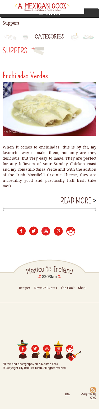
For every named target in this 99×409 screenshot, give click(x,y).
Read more (77, 201)
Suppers (11, 23)
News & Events (45, 288)
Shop (82, 288)
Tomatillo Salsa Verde (37, 169)
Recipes (25, 288)
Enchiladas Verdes (25, 75)
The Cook (67, 288)
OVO (93, 397)
